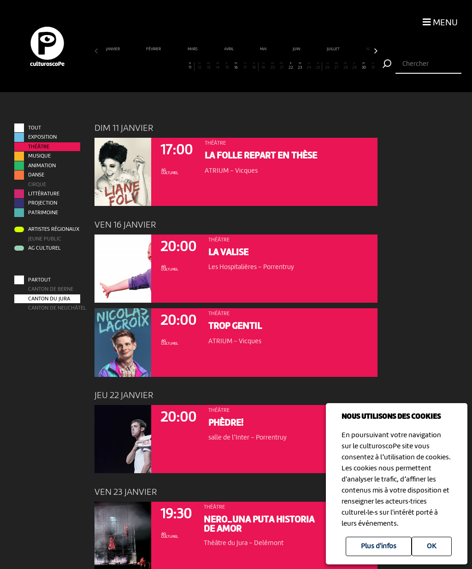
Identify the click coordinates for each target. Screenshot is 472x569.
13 (208, 66)
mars (193, 49)
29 (354, 66)
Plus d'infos (378, 546)
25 (318, 66)
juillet (334, 49)
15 (227, 66)
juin (297, 49)
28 (345, 66)
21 (281, 66)
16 (236, 66)
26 (327, 66)
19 (263, 66)
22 (291, 66)
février (154, 49)
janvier (113, 49)
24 (309, 66)
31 (373, 66)
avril (229, 49)
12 (199, 66)
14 (217, 66)
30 (364, 66)
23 (299, 66)
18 (254, 66)
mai (263, 49)
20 (272, 66)
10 (181, 66)
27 (336, 66)
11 (190, 66)
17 (245, 66)
